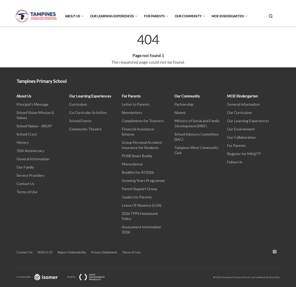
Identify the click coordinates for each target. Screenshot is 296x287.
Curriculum (78, 104)
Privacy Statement (104, 252)
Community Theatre (85, 129)
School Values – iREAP (34, 126)
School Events (80, 120)
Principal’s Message (32, 104)
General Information (32, 159)
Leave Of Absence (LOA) (141, 205)
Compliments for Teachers (143, 120)
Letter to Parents (136, 104)
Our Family (25, 167)
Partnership (183, 104)
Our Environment (241, 129)
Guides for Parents (137, 197)
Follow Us (234, 162)
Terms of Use (26, 192)
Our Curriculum (239, 112)
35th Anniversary (30, 150)
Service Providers (30, 175)
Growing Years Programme (143, 180)
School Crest (26, 134)
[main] (148, 49)
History (22, 142)
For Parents (154, 16)
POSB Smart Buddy (137, 155)
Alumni (179, 112)
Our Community (188, 16)
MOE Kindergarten (228, 16)
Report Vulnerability (72, 252)
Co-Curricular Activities (88, 112)
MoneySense (132, 164)
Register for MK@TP (244, 153)
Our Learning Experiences (112, 16)
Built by (89, 276)
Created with (40, 276)
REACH (43, 252)
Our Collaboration (241, 137)
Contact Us (25, 183)
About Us (72, 16)
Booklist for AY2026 (138, 172)
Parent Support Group (139, 188)
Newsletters (132, 112)
